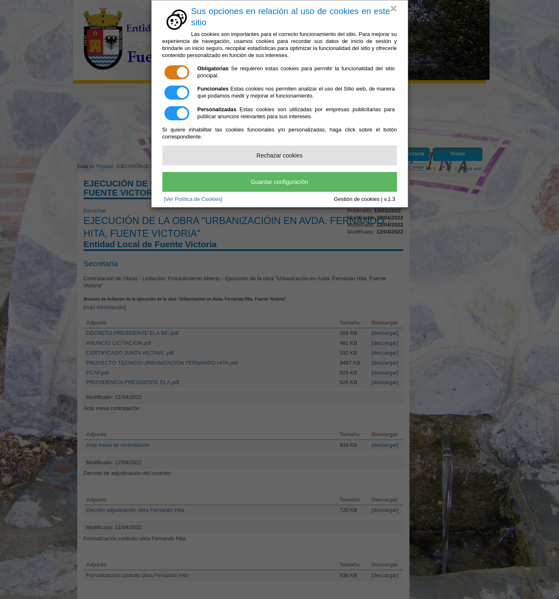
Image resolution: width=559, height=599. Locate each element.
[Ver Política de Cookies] (193, 199)
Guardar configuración (279, 182)
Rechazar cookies (279, 155)
